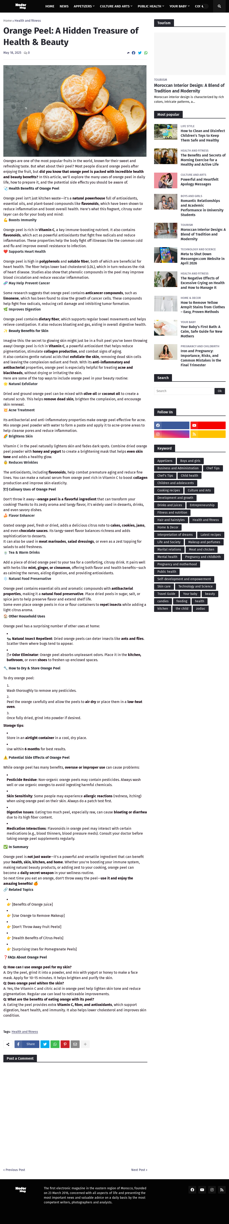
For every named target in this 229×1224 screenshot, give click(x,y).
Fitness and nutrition (172, 512)
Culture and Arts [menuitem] (114, 6)
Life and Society (168, 542)
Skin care (164, 586)
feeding (181, 601)
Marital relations (169, 549)
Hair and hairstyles (171, 520)
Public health (166, 572)
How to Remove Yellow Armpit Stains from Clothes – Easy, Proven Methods (203, 307)
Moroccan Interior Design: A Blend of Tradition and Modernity (189, 88)
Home (7, 20)
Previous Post (15, 1170)
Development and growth (175, 498)
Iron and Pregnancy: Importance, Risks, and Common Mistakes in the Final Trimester (201, 358)
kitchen (162, 609)
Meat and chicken (201, 549)
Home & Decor (167, 527)
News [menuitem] (64, 6)
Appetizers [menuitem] (83, 6)
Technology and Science (195, 586)
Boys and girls (190, 461)
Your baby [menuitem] (178, 6)
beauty (210, 594)
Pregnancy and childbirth (203, 557)
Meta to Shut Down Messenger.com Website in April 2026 (203, 259)
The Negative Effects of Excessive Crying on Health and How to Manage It (203, 283)
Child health (189, 476)
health (199, 601)
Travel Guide (166, 594)
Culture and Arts (199, 490)
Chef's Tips (165, 476)
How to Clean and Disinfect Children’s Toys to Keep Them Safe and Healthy (203, 135)
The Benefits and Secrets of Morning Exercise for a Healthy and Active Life (203, 160)
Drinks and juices (169, 505)
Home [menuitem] (49, 6)
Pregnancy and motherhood (177, 564)
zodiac (200, 609)
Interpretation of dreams (175, 535)
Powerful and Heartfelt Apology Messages (199, 181)
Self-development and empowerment (184, 579)
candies (163, 601)
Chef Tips (213, 468)
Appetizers (164, 461)
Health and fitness (28, 20)
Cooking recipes (168, 490)
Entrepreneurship (202, 505)
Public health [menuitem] (149, 6)
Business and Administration (178, 468)
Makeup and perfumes (204, 542)
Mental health (167, 557)
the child (182, 609)
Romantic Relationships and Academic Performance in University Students (202, 208)
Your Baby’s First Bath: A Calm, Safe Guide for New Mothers (201, 331)
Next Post (138, 1170)
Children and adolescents (175, 483)
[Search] (190, 391)
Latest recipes (211, 535)
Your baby (190, 594)
